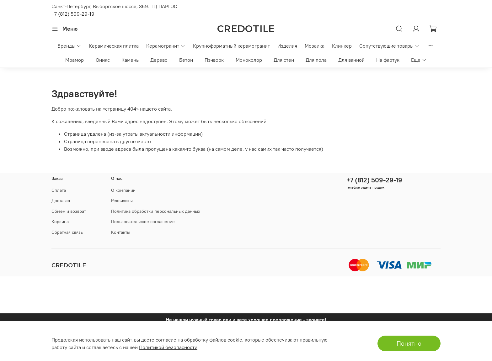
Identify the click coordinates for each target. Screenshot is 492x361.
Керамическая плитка (114, 46)
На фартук (387, 60)
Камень (130, 60)
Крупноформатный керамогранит (231, 46)
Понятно (409, 343)
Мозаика (314, 46)
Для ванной (351, 60)
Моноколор (249, 60)
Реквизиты (122, 200)
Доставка (60, 200)
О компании (123, 190)
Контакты (120, 232)
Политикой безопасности (168, 347)
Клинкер (342, 46)
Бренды (69, 46)
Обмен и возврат (68, 211)
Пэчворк (214, 60)
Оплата (58, 190)
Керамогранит (165, 46)
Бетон (186, 60)
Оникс (103, 60)
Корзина (60, 221)
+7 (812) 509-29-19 (72, 14)
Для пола (316, 60)
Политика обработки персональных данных (155, 211)
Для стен (284, 60)
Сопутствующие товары (389, 46)
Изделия (287, 46)
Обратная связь (67, 232)
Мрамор (74, 60)
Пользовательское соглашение (143, 221)
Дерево (159, 60)
